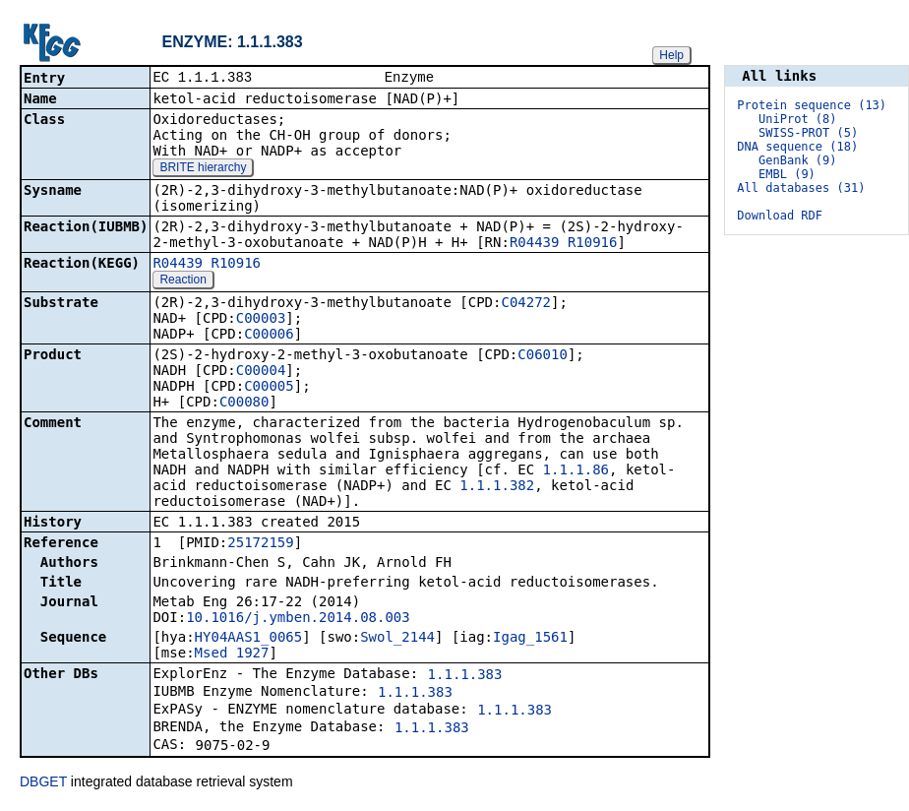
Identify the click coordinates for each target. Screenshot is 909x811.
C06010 (542, 356)
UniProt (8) (797, 119)
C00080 (244, 403)
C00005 (269, 388)
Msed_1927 (232, 654)
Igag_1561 (530, 639)
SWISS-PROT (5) (808, 133)
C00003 (261, 320)
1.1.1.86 (576, 471)
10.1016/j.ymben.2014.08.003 (298, 619)
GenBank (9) (797, 160)
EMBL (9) (787, 174)
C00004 (261, 372)
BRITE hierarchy (202, 169)
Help (671, 55)
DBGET (43, 783)
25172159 (260, 544)
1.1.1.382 (496, 487)
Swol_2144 (397, 639)
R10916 (593, 244)
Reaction (182, 281)
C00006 (269, 335)
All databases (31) (801, 188)
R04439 (535, 244)
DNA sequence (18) (797, 147)
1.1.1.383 (465, 676)
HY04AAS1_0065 (249, 639)
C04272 (526, 304)
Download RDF (779, 215)
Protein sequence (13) (811, 105)
